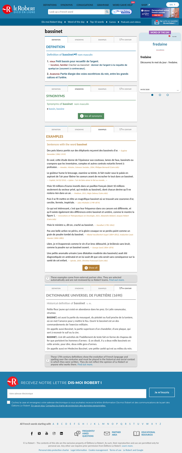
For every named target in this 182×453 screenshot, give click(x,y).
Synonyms (67, 5)
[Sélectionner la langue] (172, 4)
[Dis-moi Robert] (122, 12)
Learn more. (127, 445)
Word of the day (74, 21)
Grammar (103, 5)
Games (111, 21)
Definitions (50, 5)
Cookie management (98, 450)
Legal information (79, 450)
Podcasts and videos (131, 21)
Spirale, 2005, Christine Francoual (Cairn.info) (89, 260)
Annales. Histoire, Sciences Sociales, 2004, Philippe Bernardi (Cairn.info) (89, 167)
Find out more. (117, 279)
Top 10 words (96, 21)
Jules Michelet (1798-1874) (88, 202)
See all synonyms (93, 116)
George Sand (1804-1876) (102, 247)
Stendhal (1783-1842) (105, 225)
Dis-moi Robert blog (50, 21)
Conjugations (84, 5)
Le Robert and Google (133, 450)
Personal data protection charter (54, 450)
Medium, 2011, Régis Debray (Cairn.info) (91, 193)
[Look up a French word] (107, 11)
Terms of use (115, 450)
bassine (60, 108)
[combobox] (76, 11)
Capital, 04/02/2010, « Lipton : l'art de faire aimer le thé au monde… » (78, 180)
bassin (52, 108)
